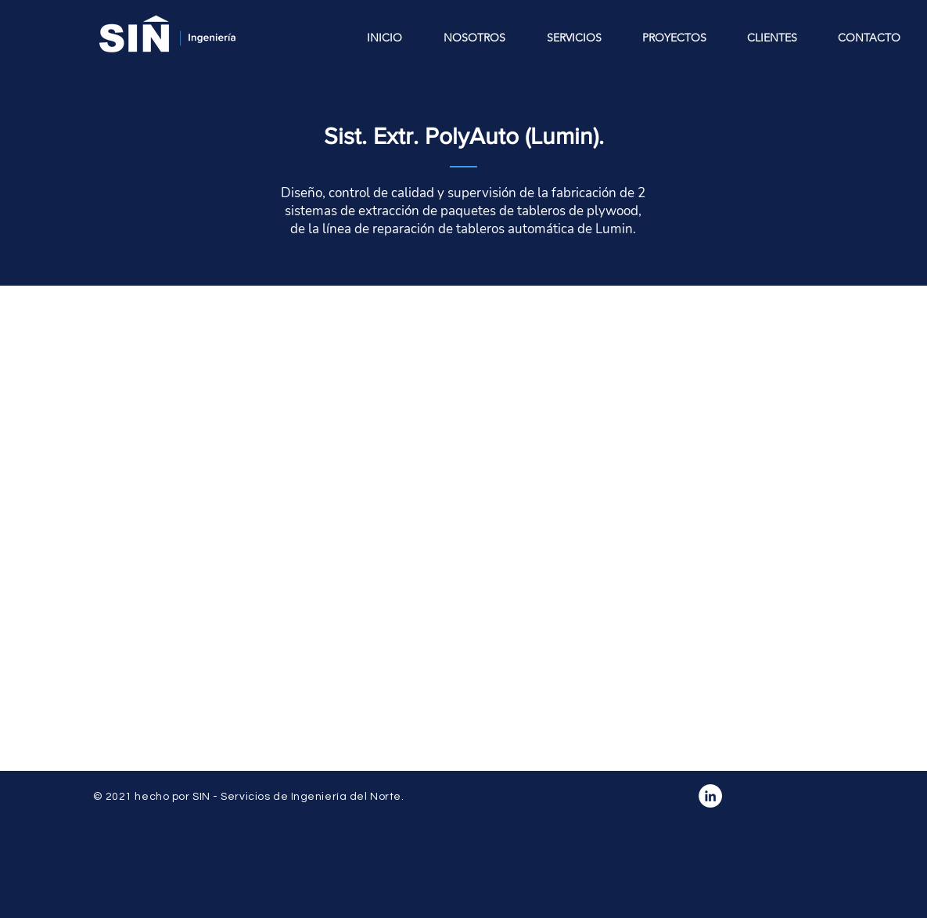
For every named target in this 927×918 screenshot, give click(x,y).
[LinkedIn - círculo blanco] (710, 796)
